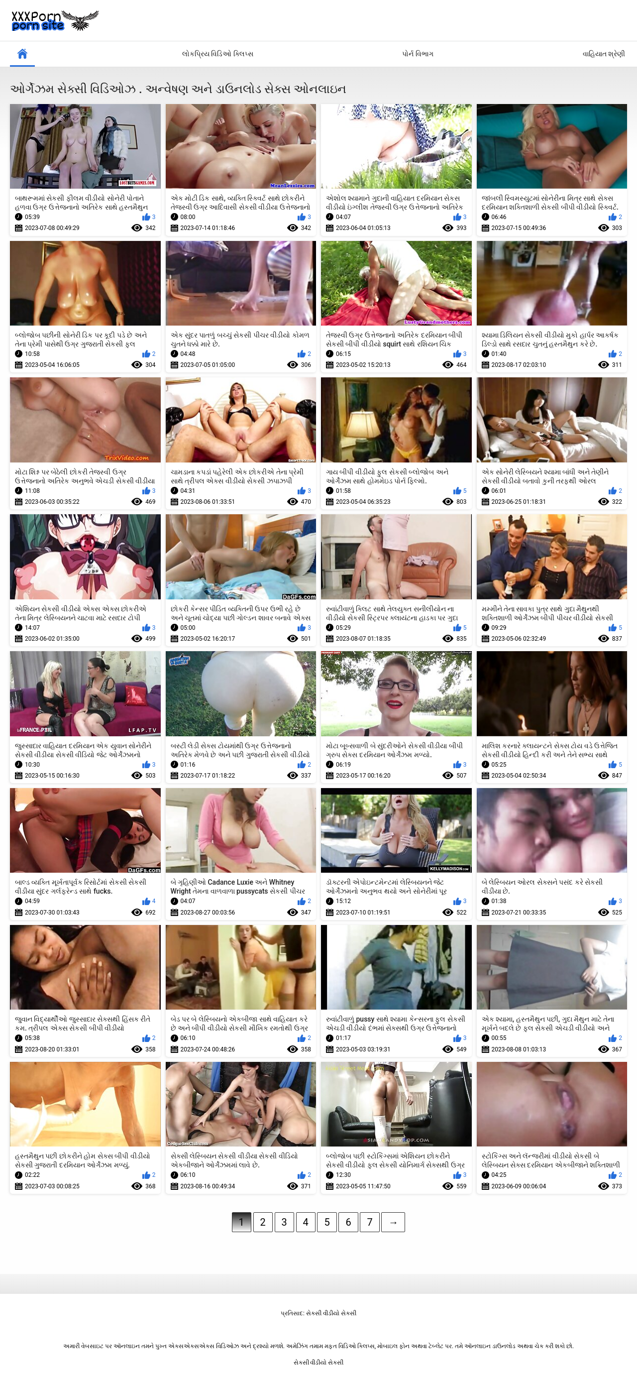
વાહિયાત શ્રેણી (604, 54)
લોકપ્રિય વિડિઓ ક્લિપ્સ (217, 54)
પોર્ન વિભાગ (417, 54)
